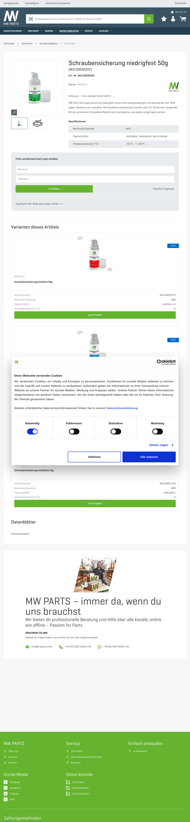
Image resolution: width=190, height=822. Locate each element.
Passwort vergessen (163, 189)
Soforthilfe (180, 3)
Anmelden (54, 188)
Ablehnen (94, 456)
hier (61, 204)
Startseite (9, 43)
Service (90, 32)
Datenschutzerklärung (122, 408)
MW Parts (19, 276)
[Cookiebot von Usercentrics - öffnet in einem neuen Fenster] (159, 362)
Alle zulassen (149, 456)
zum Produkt (95, 314)
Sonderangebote (48, 43)
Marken (51, 32)
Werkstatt (70, 43)
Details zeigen (158, 445)
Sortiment (35, 32)
